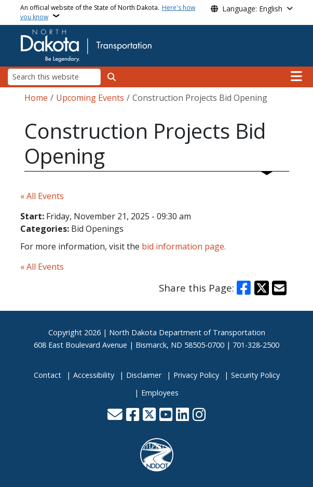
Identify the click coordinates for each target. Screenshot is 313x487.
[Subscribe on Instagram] (199, 415)
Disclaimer (143, 375)
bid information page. (184, 246)
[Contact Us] (115, 415)
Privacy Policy (196, 375)
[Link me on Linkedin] (182, 415)
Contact (47, 375)
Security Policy (255, 375)
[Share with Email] (279, 288)
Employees (160, 393)
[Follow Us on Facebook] (132, 415)
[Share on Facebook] (243, 288)
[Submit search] (111, 77)
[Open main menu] (296, 76)
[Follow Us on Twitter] (149, 415)
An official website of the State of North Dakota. (107, 12)
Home (36, 97)
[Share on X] (261, 288)
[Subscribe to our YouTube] (165, 415)
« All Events (42, 196)
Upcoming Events (90, 97)
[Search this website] (54, 77)
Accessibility (93, 375)
